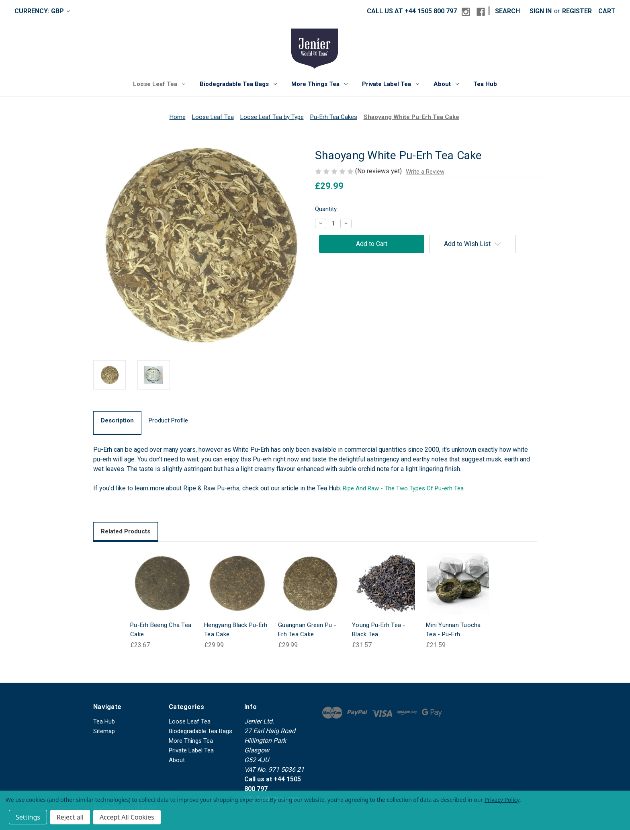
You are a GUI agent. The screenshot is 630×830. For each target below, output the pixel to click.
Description (117, 420)
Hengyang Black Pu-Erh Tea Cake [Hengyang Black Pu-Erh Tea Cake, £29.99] (235, 629)
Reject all (70, 817)
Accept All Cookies (127, 817)
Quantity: (326, 209)
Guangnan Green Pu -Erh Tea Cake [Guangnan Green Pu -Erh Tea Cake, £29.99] (307, 629)
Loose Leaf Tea (159, 84)
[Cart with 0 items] (606, 11)
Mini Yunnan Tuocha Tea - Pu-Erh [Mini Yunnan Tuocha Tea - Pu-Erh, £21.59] (453, 629)
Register (577, 11)
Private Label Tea (390, 84)
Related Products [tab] (125, 531)
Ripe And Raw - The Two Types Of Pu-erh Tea (403, 488)
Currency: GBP (42, 11)
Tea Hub (485, 84)
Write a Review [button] (425, 171)
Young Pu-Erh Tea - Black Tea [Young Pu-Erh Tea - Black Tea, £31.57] (378, 629)
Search (507, 11)
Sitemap (104, 731)
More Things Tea (319, 84)
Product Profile (168, 420)
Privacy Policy (502, 799)
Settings (28, 817)
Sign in (541, 11)
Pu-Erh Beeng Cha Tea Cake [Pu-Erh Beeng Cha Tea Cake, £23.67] (160, 629)
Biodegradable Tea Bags (238, 84)
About (446, 84)
